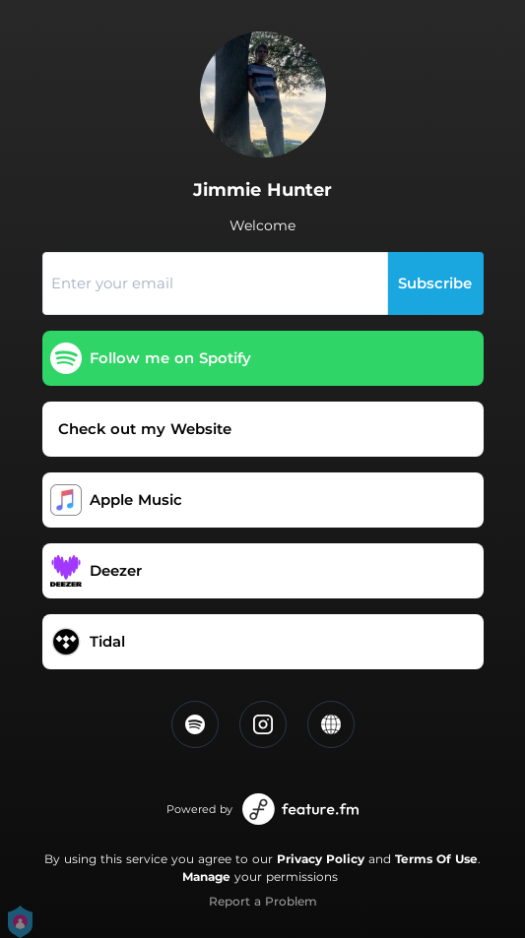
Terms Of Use (436, 858)
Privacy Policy (320, 858)
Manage (206, 876)
